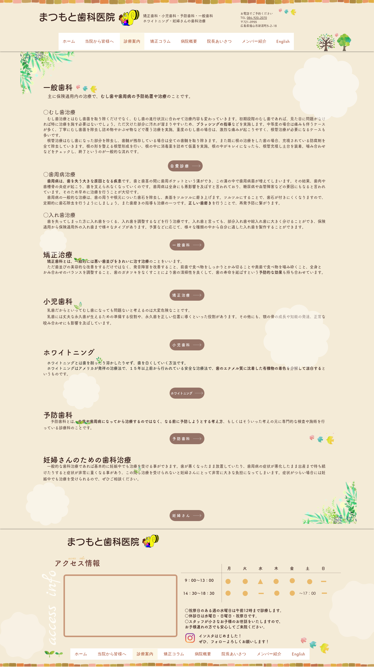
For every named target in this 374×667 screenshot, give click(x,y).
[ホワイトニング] (187, 393)
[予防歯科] (187, 438)
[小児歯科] (187, 344)
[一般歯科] (187, 244)
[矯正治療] (187, 295)
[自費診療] (185, 165)
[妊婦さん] (187, 515)
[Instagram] (190, 638)
